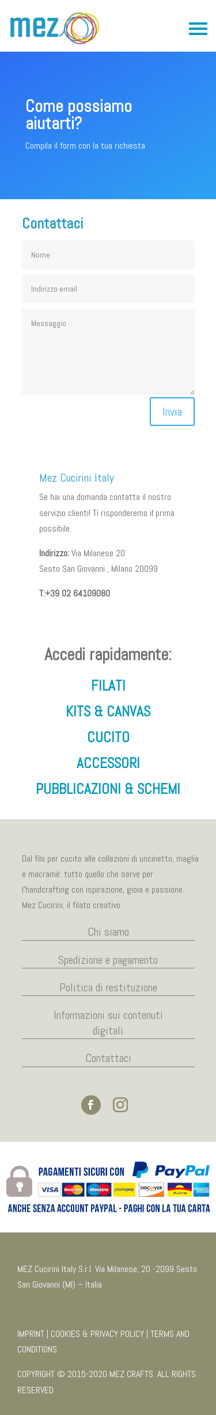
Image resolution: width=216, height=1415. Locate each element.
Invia (172, 411)
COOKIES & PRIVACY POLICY (97, 1334)
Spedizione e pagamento (108, 959)
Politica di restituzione (108, 987)
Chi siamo (108, 931)
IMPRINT (30, 1334)
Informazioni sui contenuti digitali (108, 1022)
